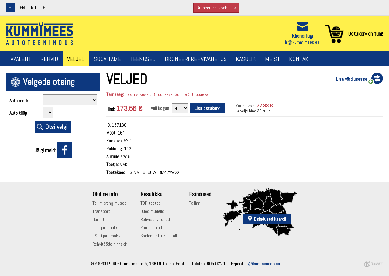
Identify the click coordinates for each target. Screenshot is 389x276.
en (22, 8)
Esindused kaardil (270, 219)
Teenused (143, 59)
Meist (272, 59)
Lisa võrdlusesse (351, 79)
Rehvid (49, 59)
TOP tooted (150, 203)
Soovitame (107, 59)
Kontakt (300, 59)
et (11, 8)
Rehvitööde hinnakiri (110, 244)
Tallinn (194, 203)
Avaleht (21, 59)
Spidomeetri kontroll (158, 236)
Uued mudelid (152, 211)
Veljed (76, 59)
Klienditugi (302, 35)
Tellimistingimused (109, 203)
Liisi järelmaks (105, 227)
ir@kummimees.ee (302, 42)
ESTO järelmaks (106, 236)
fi (44, 8)
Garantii (99, 219)
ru (33, 8)
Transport (101, 211)
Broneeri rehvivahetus (216, 8)
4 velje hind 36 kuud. (254, 111)
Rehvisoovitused (155, 219)
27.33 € (264, 105)
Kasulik (246, 59)
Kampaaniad (151, 227)
